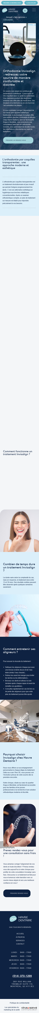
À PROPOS (20, 937)
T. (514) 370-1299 (31, 2)
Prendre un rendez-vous (12, 2)
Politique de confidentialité (19, 1003)
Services (20, 940)
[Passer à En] (25, 10)
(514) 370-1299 (22, 976)
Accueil (9, 17)
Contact (20, 944)
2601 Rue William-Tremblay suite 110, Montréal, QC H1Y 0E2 (22, 984)
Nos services (19, 17)
